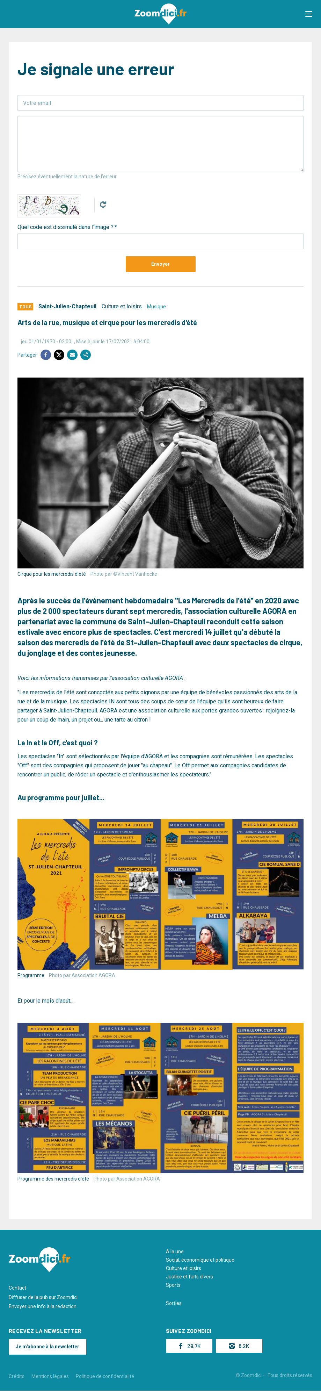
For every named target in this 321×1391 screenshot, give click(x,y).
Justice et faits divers (189, 1276)
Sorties (174, 1303)
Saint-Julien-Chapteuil (67, 306)
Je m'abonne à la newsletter (47, 1346)
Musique (156, 306)
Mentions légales (50, 1376)
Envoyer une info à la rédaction (42, 1306)
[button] (309, 13)
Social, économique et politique (200, 1260)
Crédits (16, 1376)
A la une (175, 1251)
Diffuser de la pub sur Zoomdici (43, 1297)
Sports (173, 1285)
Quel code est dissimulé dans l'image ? (65, 227)
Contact (17, 1288)
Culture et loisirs (122, 306)
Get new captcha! (103, 204)
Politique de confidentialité (105, 1376)
